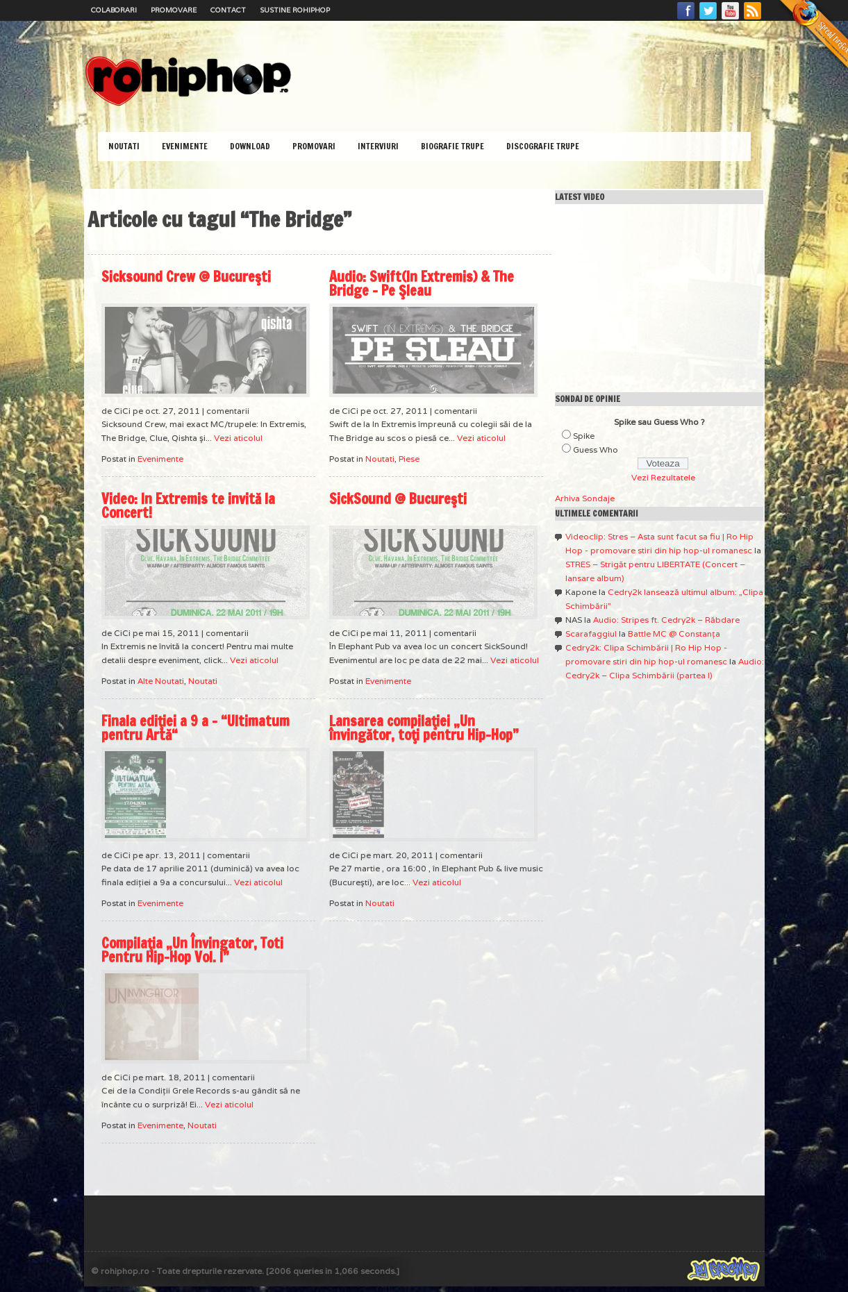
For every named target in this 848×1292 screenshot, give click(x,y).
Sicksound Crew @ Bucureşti (186, 277)
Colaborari (114, 10)
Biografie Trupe (452, 146)
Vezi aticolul (238, 438)
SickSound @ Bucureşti (398, 499)
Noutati (124, 146)
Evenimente (185, 146)
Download (250, 146)
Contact (228, 10)
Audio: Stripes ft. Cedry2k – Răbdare (666, 619)
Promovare (174, 10)
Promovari (313, 146)
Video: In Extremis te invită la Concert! (188, 506)
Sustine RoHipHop (295, 10)
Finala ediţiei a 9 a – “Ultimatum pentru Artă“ (195, 728)
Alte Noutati (161, 681)
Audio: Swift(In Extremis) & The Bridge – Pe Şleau (421, 284)
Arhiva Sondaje (585, 498)
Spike (584, 435)
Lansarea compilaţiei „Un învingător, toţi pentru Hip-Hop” (424, 728)
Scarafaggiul (591, 633)
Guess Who (595, 449)
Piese (409, 458)
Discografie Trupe (542, 146)
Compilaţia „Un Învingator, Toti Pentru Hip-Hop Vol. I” (192, 950)
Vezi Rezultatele (663, 477)
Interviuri (378, 146)
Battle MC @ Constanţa (674, 633)
